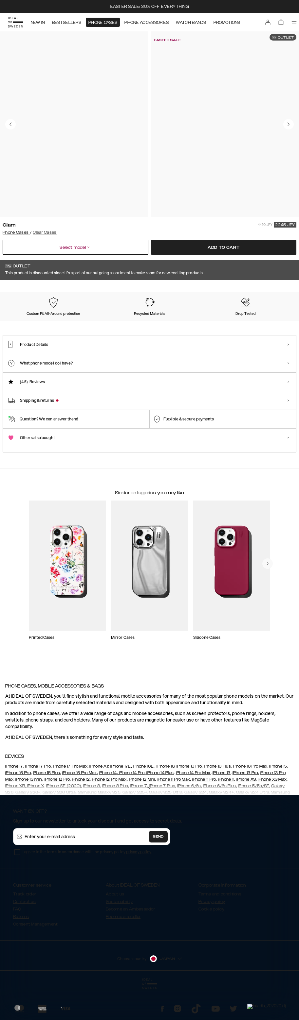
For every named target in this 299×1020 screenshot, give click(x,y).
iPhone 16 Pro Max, (250, 799)
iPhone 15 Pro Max (79, 805)
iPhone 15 (278, 799)
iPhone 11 (226, 812)
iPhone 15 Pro (18, 805)
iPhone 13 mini (28, 812)
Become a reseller (123, 949)
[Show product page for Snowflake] (220, 326)
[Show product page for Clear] (101, 326)
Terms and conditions (219, 927)
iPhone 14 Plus (159, 805)
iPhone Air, (99, 799)
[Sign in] (267, 22)
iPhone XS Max (272, 812)
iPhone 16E (143, 799)
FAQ (17, 942)
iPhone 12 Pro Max (109, 812)
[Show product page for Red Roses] (260, 326)
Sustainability (119, 934)
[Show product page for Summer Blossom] (180, 326)
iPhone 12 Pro (57, 812)
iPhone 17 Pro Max (70, 799)
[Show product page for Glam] (21, 325)
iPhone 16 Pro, (189, 799)
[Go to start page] (15, 22)
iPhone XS (246, 812)
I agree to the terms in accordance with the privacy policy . (87, 884)
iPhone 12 (81, 812)
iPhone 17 (14, 799)
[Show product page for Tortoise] (140, 326)
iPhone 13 (222, 805)
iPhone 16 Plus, (218, 799)
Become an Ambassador (130, 942)
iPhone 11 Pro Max (173, 812)
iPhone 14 (108, 805)
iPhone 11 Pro (204, 812)
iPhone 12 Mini (142, 812)
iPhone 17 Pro (38, 799)
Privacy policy (211, 934)
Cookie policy (211, 942)
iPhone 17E (120, 799)
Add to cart (224, 247)
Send (158, 869)
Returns (21, 949)
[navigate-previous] (267, 618)
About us (115, 927)
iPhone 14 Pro (131, 805)
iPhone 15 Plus (46, 805)
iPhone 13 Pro (245, 805)
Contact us (24, 934)
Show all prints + (280, 289)
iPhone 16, (166, 799)
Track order (24, 927)
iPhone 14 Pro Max (193, 805)
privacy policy (138, 884)
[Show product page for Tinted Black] (61, 326)
